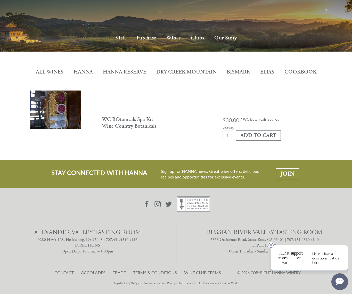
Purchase (146, 38)
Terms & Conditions (155, 272)
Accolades (93, 272)
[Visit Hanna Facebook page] (146, 204)
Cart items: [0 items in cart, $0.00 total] (334, 10)
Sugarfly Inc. (120, 283)
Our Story (225, 38)
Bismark (238, 72)
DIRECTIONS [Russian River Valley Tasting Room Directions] (264, 245)
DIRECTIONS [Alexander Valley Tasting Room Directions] (87, 245)
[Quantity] (228, 135)
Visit (120, 38)
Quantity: (228, 128)
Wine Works (231, 283)
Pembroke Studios (154, 283)
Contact (64, 272)
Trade (119, 272)
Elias (267, 72)
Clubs (197, 38)
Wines (173, 38)
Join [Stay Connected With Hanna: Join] (287, 174)
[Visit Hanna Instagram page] (157, 204)
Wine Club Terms (202, 272)
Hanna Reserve (124, 72)
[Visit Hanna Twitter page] (168, 204)
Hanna (83, 72)
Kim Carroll (193, 283)
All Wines (49, 72)
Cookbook (300, 72)
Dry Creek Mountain (186, 72)
